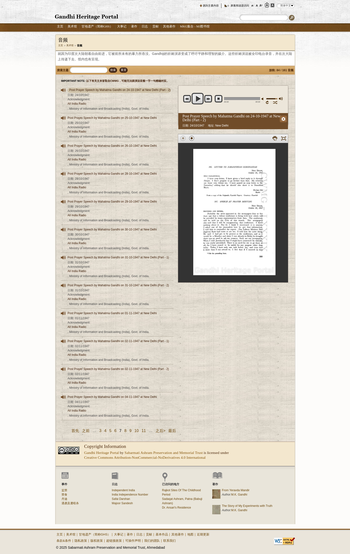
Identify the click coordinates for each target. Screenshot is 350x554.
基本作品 (162, 534)
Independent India (123, 490)
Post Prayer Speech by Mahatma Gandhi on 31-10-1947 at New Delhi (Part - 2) (118, 285)
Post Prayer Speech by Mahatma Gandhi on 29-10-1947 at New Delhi (112, 201)
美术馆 (72, 26)
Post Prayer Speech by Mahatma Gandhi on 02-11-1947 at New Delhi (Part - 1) (118, 341)
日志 (145, 26)
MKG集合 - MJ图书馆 (195, 26)
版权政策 (96, 540)
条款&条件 (63, 540)
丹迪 (64, 499)
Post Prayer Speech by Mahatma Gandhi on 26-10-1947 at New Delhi (112, 145)
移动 (275, 102)
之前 (86, 431)
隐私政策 (81, 540)
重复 (268, 102)
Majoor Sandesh (122, 503)
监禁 (64, 490)
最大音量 (280, 98)
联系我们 (169, 540)
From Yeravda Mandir (236, 490)
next (208, 98)
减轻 (263, 99)
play (198, 98)
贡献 (155, 26)
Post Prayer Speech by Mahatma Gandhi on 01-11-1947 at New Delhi (112, 313)
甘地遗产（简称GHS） (97, 26)
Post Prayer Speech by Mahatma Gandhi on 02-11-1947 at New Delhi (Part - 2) (118, 369)
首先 (75, 431)
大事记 (121, 26)
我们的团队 (152, 540)
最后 (172, 431)
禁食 (64, 494)
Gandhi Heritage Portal (101, 453)
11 (144, 431)
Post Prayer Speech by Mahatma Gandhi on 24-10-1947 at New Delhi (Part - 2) (120, 90)
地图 (190, 534)
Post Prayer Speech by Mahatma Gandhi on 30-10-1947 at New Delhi (112, 229)
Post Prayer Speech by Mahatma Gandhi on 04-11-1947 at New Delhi (112, 397)
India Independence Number (130, 494)
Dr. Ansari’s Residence (176, 507)
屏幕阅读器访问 (240, 5)
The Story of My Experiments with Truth (247, 506)
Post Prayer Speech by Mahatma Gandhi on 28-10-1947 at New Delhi (112, 173)
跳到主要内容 (211, 5)
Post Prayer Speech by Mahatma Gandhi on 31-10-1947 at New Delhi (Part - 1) (118, 257)
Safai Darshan (121, 499)
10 (136, 431)
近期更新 (203, 534)
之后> (160, 431)
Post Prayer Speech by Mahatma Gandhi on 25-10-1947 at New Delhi (112, 118)
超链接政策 (114, 540)
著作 (134, 26)
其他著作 (169, 26)
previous (187, 98)
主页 (60, 26)
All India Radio (77, 103)
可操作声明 (133, 540)
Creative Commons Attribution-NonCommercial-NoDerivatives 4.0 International (145, 457)
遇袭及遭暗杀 (70, 503)
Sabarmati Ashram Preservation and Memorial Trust (164, 453)
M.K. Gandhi (239, 494)
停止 (219, 98)
